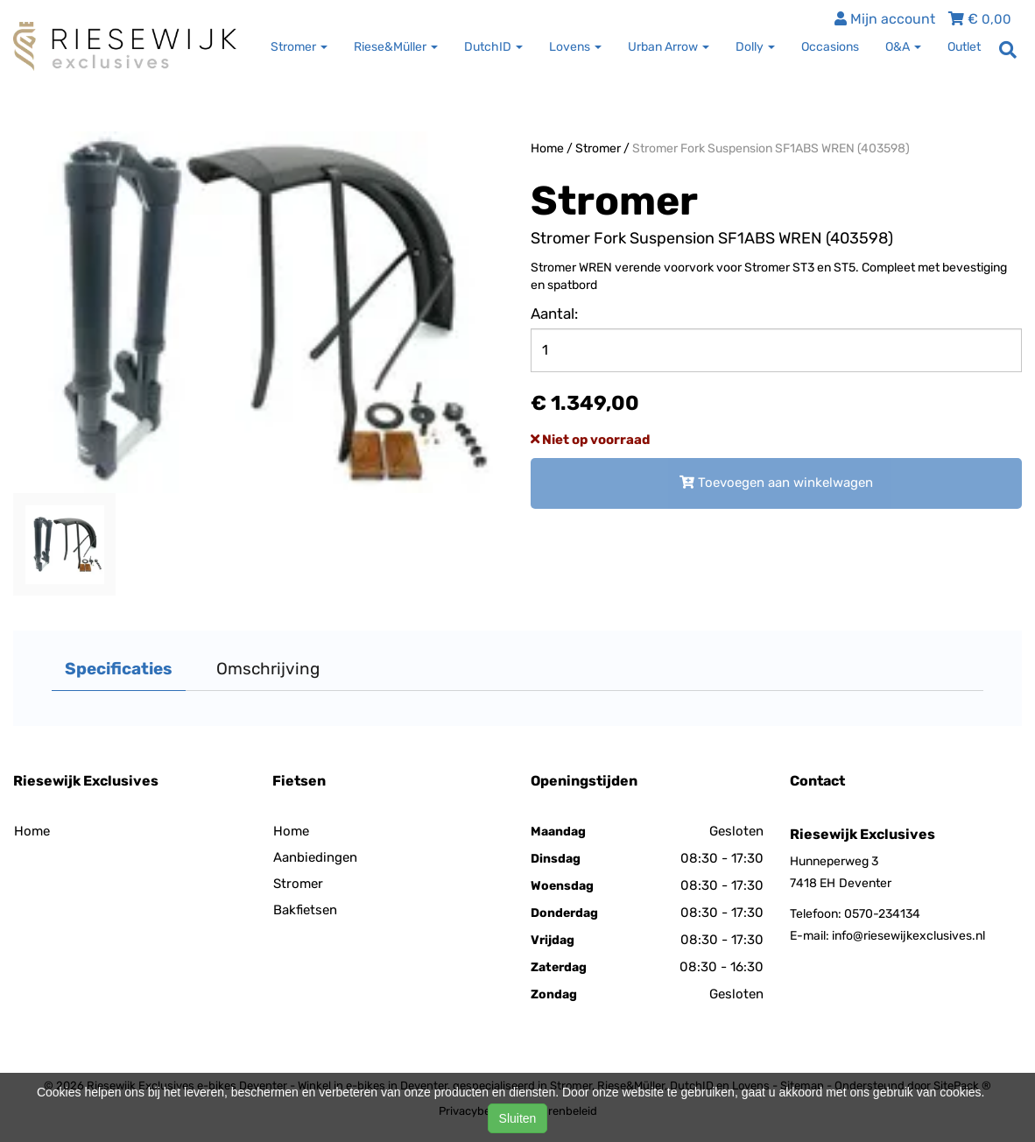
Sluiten (518, 1118)
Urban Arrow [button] (668, 46)
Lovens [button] (575, 46)
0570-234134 (882, 913)
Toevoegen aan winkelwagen (776, 482)
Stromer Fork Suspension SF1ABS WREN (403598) (771, 148)
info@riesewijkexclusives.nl (908, 935)
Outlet (964, 46)
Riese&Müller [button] (396, 46)
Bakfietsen (305, 910)
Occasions (830, 46)
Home (547, 148)
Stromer (598, 148)
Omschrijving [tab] (268, 669)
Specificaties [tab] (118, 669)
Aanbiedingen (315, 857)
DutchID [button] (493, 46)
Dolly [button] (755, 46)
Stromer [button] (299, 46)
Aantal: (554, 313)
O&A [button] (903, 46)
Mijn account (884, 19)
